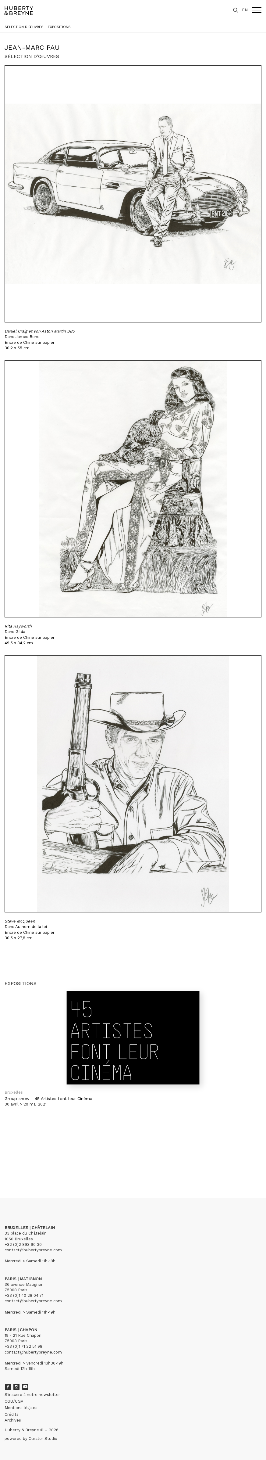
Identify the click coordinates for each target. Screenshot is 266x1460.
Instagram (16, 1387)
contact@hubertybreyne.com (33, 1250)
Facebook (8, 1387)
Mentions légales (21, 1407)
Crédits (12, 1414)
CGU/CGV (14, 1401)
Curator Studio (43, 1438)
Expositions (59, 27)
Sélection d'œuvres (24, 27)
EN (245, 10)
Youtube (25, 1387)
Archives (13, 1420)
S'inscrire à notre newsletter (32, 1394)
